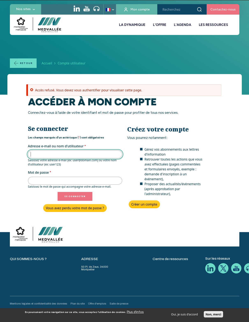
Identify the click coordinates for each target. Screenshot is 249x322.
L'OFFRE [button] (159, 25)
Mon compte (140, 9)
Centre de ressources (170, 259)
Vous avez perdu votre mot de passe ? (75, 208)
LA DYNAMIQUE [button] (132, 25)
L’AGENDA (182, 25)
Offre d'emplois (97, 303)
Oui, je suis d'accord (184, 315)
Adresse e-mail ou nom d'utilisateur (56, 146)
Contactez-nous (223, 9)
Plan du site (78, 303)
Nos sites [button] (23, 9)
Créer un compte (144, 204)
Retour (26, 63)
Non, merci (213, 315)
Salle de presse (119, 303)
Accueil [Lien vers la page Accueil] (47, 63)
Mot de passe (38, 172)
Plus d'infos (135, 313)
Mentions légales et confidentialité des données (38, 303)
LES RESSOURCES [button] (213, 25)
